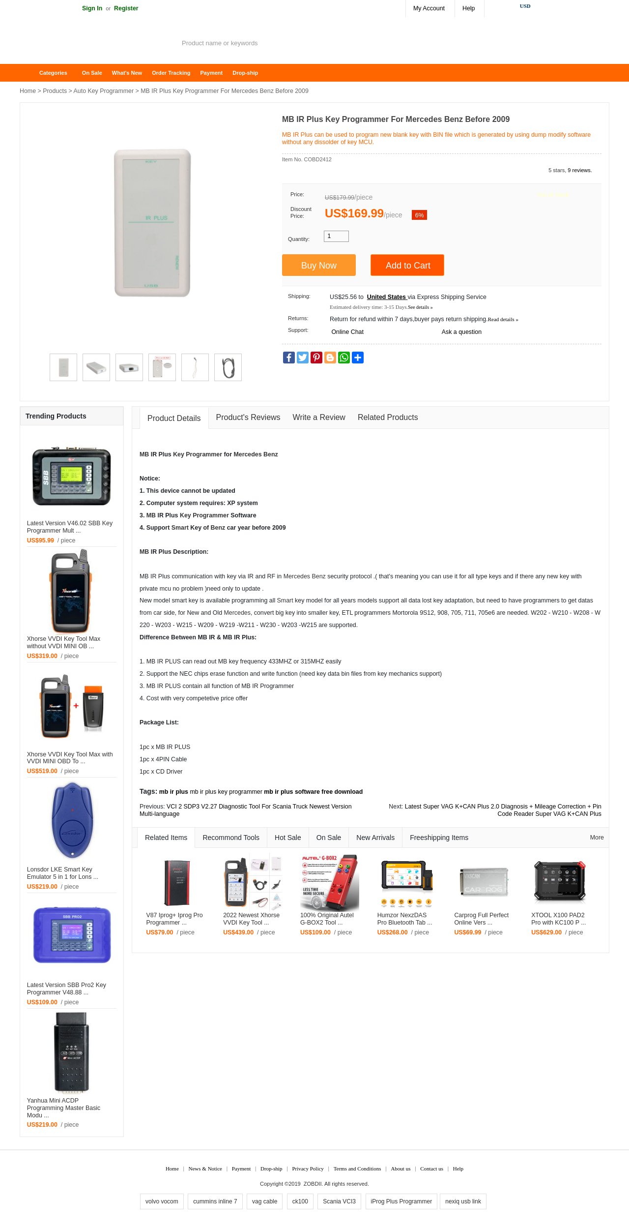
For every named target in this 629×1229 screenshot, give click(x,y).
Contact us (431, 1168)
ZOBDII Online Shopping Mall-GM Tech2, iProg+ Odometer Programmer (98, 44)
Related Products (388, 417)
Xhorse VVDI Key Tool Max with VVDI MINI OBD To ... (70, 758)
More (597, 837)
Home (32, 73)
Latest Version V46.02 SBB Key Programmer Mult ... (70, 527)
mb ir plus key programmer (226, 791)
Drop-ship (245, 73)
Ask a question (462, 332)
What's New (127, 73)
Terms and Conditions (357, 1168)
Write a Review (319, 417)
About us (400, 1168)
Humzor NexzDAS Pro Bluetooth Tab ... (404, 919)
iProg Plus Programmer (401, 1201)
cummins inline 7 (215, 1201)
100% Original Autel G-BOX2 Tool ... (327, 919)
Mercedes (247, 454)
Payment (211, 73)
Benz (270, 454)
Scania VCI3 (339, 1201)
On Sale (92, 73)
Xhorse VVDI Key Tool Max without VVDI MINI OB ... (63, 642)
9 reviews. (580, 170)
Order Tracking (171, 73)
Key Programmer (197, 454)
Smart (180, 527)
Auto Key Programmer (104, 91)
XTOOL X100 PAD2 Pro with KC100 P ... (558, 919)
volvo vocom (161, 1201)
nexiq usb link (463, 1201)
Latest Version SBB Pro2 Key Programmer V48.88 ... (66, 989)
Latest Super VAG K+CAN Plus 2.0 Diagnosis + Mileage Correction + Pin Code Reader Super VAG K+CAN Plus (503, 810)
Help (468, 8)
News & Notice (205, 1168)
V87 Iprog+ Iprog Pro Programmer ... (174, 919)
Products (55, 91)
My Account (429, 8)
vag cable (264, 1201)
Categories (53, 73)
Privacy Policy (307, 1168)
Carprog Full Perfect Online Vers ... (481, 919)
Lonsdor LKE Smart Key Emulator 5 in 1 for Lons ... (62, 873)
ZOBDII (313, 1184)
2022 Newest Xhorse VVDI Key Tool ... (251, 919)
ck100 (300, 1201)
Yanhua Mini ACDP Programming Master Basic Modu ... (63, 1108)
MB (144, 454)
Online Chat (347, 332)
